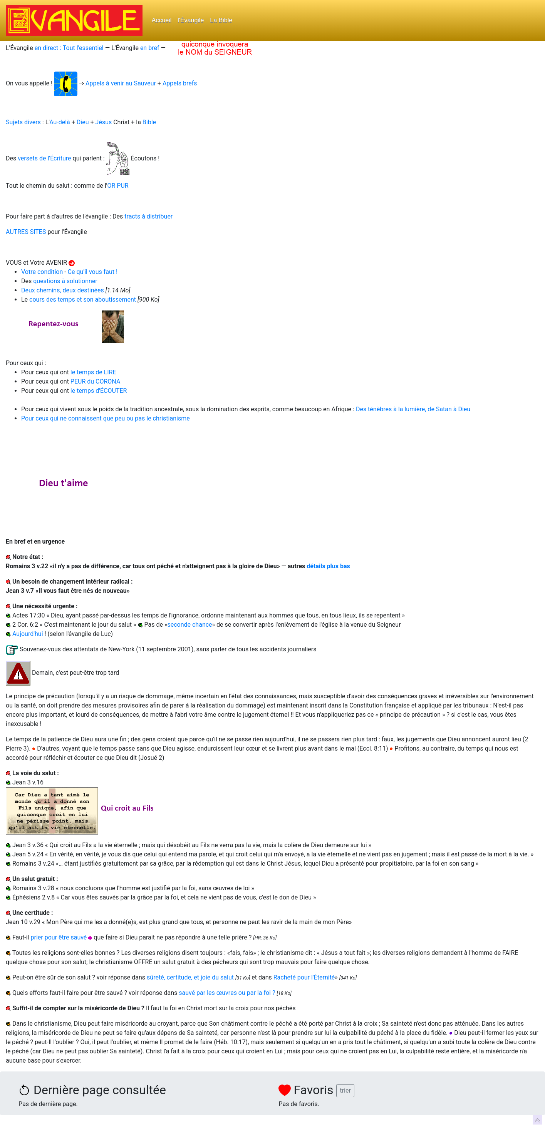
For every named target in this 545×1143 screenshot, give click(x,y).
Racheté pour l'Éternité (304, 977)
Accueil (162, 20)
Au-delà (59, 122)
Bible (149, 122)
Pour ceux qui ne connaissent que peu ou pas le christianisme (105, 418)
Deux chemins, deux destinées (62, 290)
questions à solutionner (65, 281)
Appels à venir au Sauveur (121, 83)
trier (345, 1090)
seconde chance (189, 624)
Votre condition (42, 271)
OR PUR (117, 185)
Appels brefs (180, 83)
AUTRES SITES (26, 231)
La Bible (221, 20)
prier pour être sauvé (58, 937)
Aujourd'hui (27, 633)
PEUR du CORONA (95, 381)
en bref (149, 48)
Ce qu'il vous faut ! (93, 271)
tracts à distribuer (148, 216)
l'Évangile (191, 20)
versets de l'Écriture (44, 158)
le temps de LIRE (93, 372)
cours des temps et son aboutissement (82, 299)
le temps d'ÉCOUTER (98, 390)
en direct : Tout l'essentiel (69, 48)
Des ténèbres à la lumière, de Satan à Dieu (413, 409)
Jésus (104, 122)
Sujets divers (23, 122)
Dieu (83, 122)
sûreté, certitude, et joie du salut (190, 977)
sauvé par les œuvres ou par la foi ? (227, 992)
